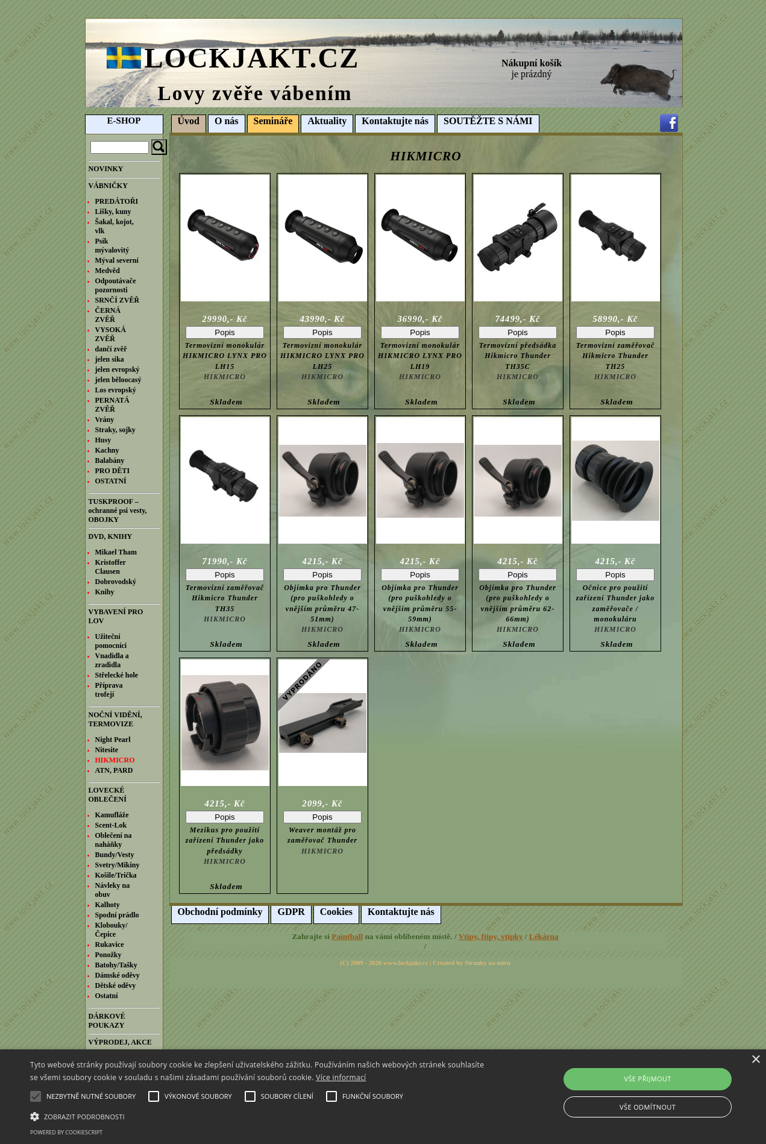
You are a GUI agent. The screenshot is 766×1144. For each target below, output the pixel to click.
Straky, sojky (115, 430)
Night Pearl (113, 739)
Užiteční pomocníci (111, 641)
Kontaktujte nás (395, 121)
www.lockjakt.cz (406, 963)
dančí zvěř (111, 349)
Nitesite (107, 750)
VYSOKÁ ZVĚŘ (110, 334)
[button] (259, 1115)
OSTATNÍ (111, 481)
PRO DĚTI (112, 471)
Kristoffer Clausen (110, 567)
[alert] (383, 1096)
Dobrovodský (115, 581)
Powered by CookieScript (66, 1132)
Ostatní (106, 996)
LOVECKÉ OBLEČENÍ (108, 794)
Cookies (336, 912)
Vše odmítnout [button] (648, 1106)
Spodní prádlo (117, 915)
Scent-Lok (111, 825)
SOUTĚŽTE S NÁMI (488, 121)
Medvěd (107, 270)
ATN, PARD (114, 770)
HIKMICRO (115, 760)
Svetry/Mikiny (117, 865)
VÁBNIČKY (108, 185)
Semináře (273, 121)
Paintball (347, 936)
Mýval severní (117, 260)
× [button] (755, 1059)
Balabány (110, 460)
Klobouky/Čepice (111, 929)
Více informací (341, 1077)
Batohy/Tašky (116, 965)
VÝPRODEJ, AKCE (120, 1042)
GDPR (290, 912)
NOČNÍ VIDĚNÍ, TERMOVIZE (115, 719)
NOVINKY (106, 169)
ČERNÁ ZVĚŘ (108, 315)
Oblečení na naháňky (113, 840)
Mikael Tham (116, 552)
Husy (103, 440)
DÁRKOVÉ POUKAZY (107, 1020)
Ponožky (108, 955)
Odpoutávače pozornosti (115, 285)
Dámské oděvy (117, 975)
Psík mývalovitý (112, 245)
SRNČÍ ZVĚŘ (117, 300)
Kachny (107, 450)
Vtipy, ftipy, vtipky (491, 936)
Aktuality (327, 121)
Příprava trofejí (109, 690)
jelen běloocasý (118, 380)
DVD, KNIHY (111, 536)
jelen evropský (117, 369)
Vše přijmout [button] (647, 1078)
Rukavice (109, 944)
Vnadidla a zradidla (112, 660)
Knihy (105, 592)
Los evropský (115, 390)
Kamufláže (112, 815)
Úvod (188, 121)
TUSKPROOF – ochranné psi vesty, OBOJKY (118, 510)
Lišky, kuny (113, 211)
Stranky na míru (487, 963)
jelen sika (109, 359)
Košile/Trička (116, 875)
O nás (227, 121)
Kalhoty (107, 904)
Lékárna (544, 936)
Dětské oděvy (115, 985)
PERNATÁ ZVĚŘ (112, 404)
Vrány (105, 419)
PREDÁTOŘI (117, 201)
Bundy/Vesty (114, 854)
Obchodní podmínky (220, 912)
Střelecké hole (117, 675)
